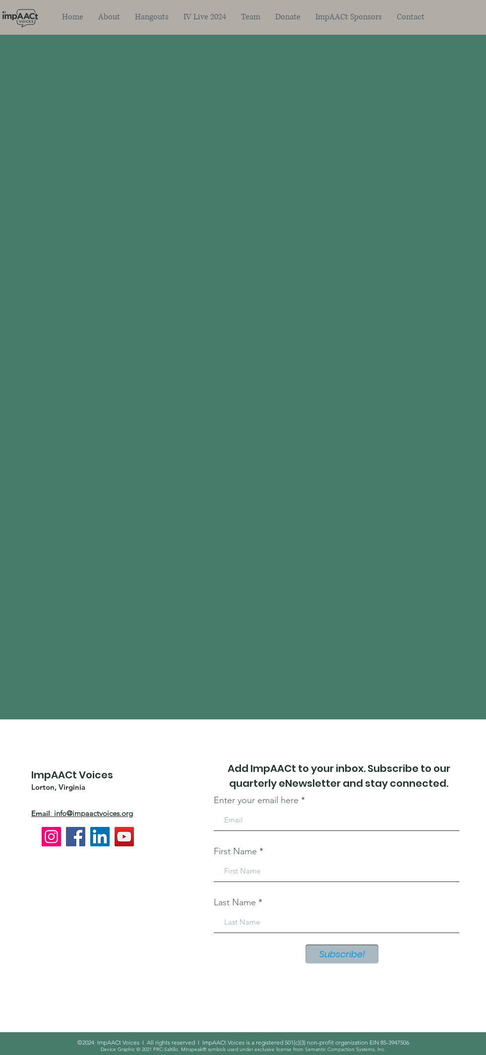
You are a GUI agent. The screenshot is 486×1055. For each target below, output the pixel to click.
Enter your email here (256, 800)
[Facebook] (75, 836)
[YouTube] (124, 836)
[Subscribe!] (341, 954)
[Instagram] (51, 836)
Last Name (235, 902)
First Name (235, 851)
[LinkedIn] (100, 836)
